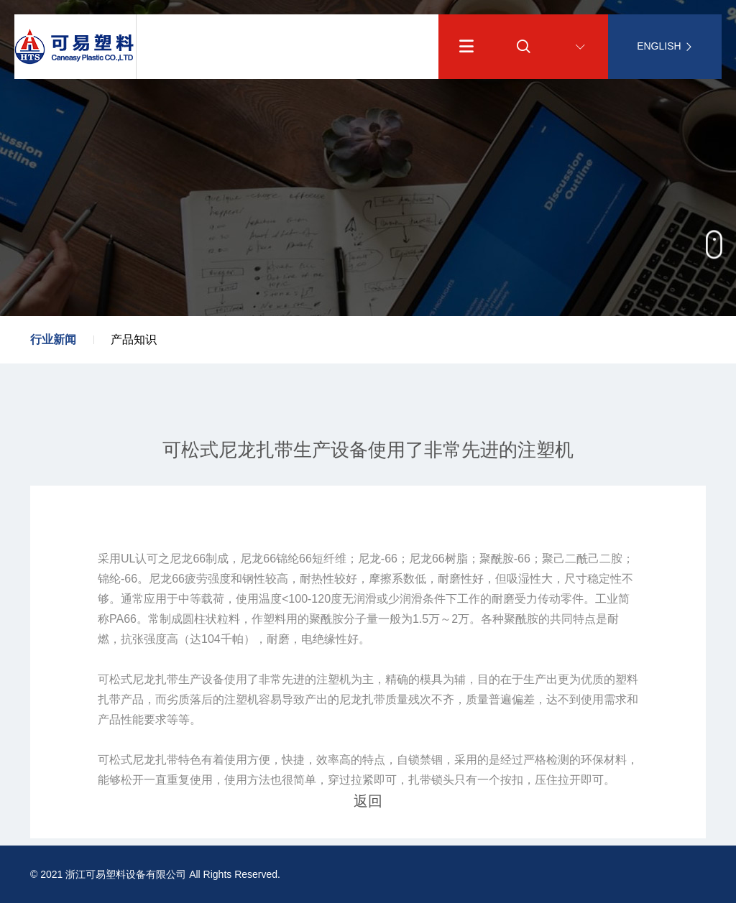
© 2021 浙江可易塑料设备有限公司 (108, 874)
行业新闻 (53, 339)
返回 (368, 801)
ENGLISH (664, 46)
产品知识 (134, 339)
